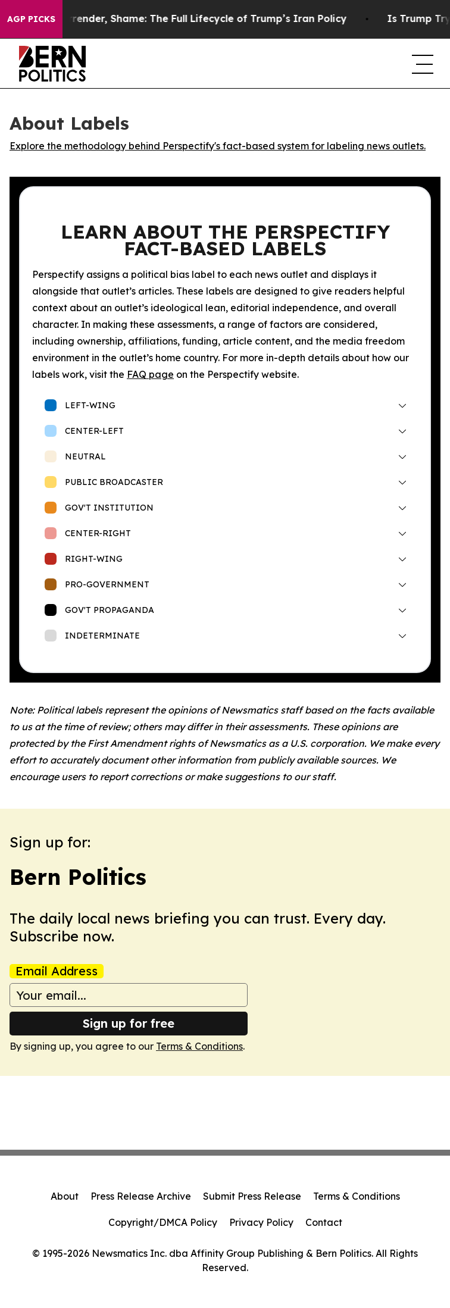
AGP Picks (31, 19)
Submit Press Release (252, 1196)
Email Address (56, 971)
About (65, 1196)
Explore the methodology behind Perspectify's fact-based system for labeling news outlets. (218, 146)
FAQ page (150, 374)
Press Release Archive (140, 1196)
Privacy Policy (261, 1222)
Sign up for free (128, 1023)
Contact (323, 1222)
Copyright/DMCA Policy (162, 1222)
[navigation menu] (421, 64)
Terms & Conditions (199, 1046)
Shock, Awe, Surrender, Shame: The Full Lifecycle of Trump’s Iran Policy (180, 18)
